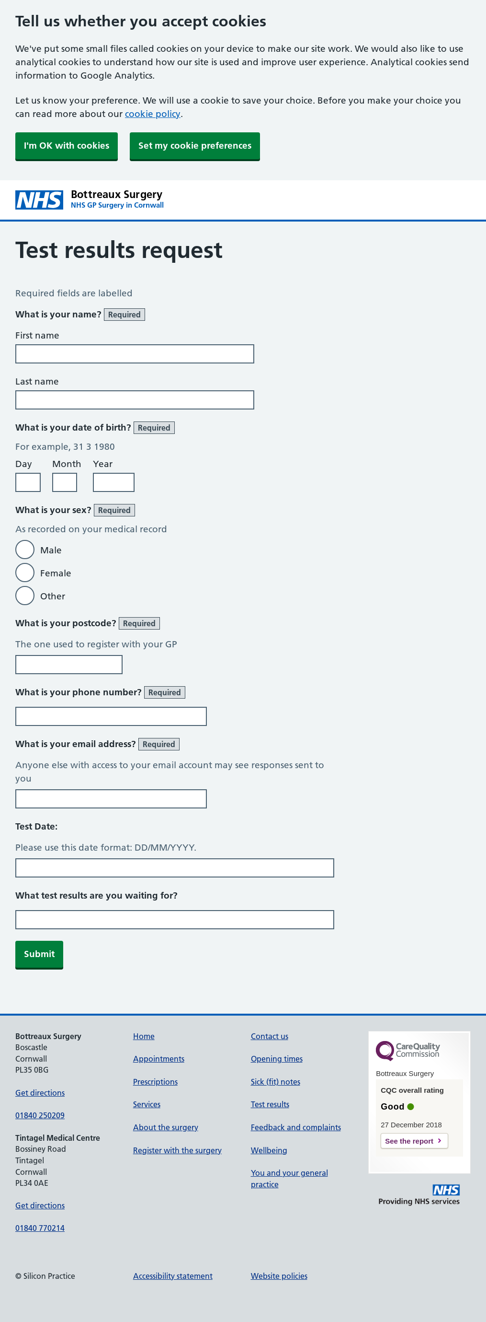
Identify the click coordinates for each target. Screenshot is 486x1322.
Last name (37, 381)
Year (103, 463)
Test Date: (36, 826)
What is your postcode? (87, 623)
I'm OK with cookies (66, 145)
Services (146, 1104)
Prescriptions (155, 1082)
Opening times (277, 1059)
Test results (270, 1104)
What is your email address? (97, 744)
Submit (39, 953)
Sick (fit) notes (275, 1082)
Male (51, 550)
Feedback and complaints (296, 1127)
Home (144, 1036)
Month (66, 463)
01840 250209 (40, 1115)
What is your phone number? (100, 692)
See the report (409, 1141)
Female (55, 573)
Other (52, 596)
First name (37, 335)
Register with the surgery (177, 1150)
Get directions (40, 1093)
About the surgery (165, 1127)
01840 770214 (40, 1228)
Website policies (279, 1276)
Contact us (269, 1036)
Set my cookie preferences (194, 145)
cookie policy (153, 113)
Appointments (158, 1059)
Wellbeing (269, 1150)
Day (23, 463)
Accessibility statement (173, 1276)
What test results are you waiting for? (96, 895)
